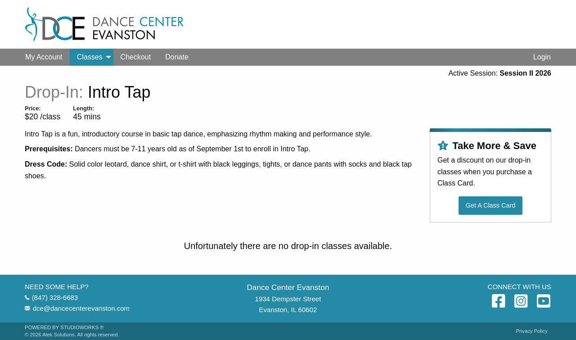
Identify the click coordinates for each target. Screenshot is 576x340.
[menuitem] (44, 57)
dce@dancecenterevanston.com (81, 308)
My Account (44, 57)
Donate (177, 57)
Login (542, 57)
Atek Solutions (58, 334)
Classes (90, 57)
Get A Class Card (490, 205)
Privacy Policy (532, 331)
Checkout (136, 57)
